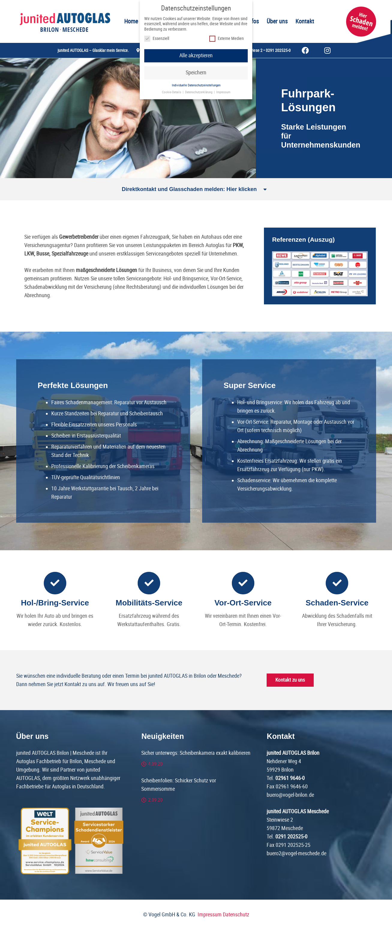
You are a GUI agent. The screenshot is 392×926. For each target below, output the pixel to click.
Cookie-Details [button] (172, 92)
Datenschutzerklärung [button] (199, 92)
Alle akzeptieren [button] (196, 55)
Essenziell (156, 38)
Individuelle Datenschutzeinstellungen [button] (196, 85)
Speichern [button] (196, 73)
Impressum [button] (223, 92)
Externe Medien (226, 38)
